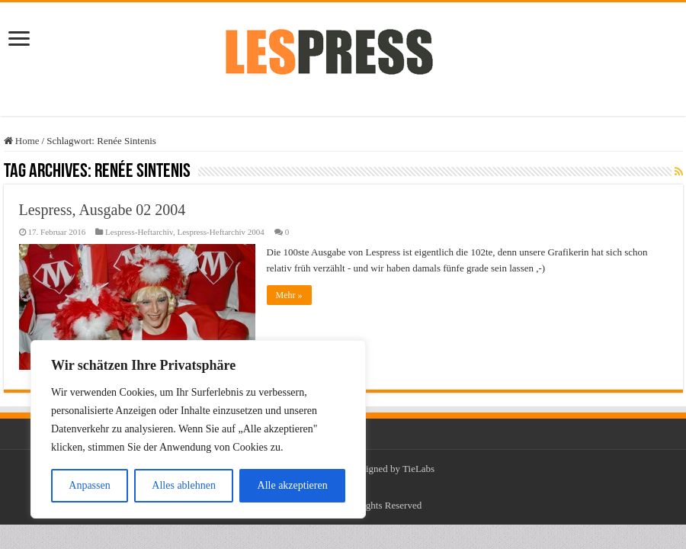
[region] (198, 429)
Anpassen (89, 485)
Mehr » (289, 295)
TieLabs (418, 468)
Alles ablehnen (184, 485)
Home (22, 140)
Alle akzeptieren (293, 485)
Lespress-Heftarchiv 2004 (220, 231)
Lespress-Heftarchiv (139, 231)
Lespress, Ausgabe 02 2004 (102, 209)
